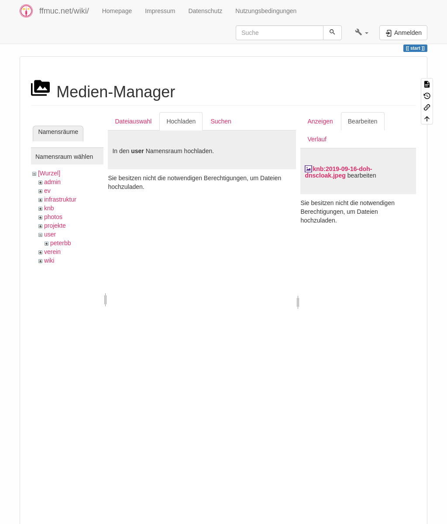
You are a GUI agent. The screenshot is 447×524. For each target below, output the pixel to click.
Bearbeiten (363, 121)
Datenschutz (205, 10)
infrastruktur (60, 199)
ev (47, 190)
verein (52, 251)
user (50, 234)
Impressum (160, 10)
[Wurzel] (49, 173)
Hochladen (181, 121)
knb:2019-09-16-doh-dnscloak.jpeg (338, 172)
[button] (361, 33)
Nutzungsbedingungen (265, 10)
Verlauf (317, 139)
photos (53, 216)
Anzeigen (320, 121)
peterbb (60, 243)
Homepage (117, 10)
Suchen (220, 121)
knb (49, 208)
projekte (55, 225)
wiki (49, 260)
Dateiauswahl (133, 121)
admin (52, 181)
